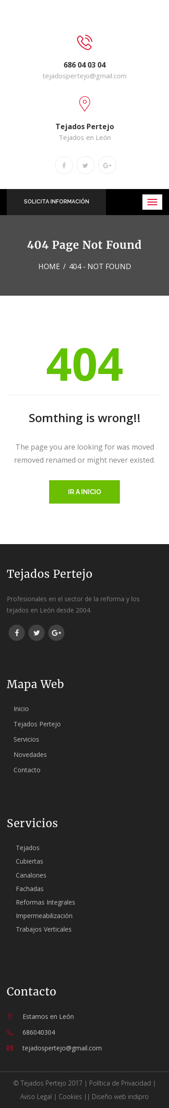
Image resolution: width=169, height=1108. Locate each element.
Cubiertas (29, 861)
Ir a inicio (84, 491)
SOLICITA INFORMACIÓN (56, 201)
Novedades (30, 754)
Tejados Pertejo (37, 724)
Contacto (27, 770)
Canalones (31, 875)
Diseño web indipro (120, 1096)
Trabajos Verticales (44, 929)
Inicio (21, 708)
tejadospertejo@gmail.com (84, 75)
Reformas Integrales (45, 902)
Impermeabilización (44, 915)
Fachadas (30, 888)
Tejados (28, 847)
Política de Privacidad (120, 1083)
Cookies (70, 1096)
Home (49, 266)
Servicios (26, 739)
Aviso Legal (36, 1096)
